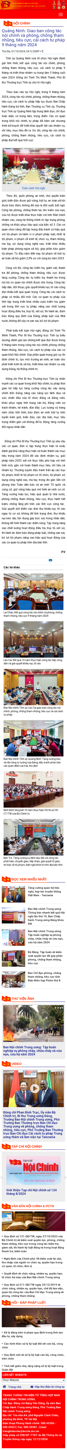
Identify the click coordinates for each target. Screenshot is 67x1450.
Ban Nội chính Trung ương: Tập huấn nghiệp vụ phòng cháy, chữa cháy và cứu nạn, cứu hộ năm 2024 (32, 1050)
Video (17, 1064)
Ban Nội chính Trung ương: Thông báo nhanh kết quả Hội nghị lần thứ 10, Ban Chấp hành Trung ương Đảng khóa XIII (46, 916)
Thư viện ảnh (23, 998)
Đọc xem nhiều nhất (29, 879)
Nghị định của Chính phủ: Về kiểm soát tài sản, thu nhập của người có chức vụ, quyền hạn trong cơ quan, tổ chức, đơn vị (32, 1262)
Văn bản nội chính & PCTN (33, 1206)
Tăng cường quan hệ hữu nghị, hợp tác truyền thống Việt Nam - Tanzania (44, 891)
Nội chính (21, 23)
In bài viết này (50, 560)
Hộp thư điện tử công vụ (47, 1386)
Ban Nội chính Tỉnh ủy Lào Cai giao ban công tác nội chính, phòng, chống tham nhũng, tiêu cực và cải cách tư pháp (33, 711)
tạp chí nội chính (27, 1146)
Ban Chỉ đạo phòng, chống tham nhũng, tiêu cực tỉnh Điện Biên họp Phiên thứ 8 (44, 976)
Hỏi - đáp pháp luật (29, 1302)
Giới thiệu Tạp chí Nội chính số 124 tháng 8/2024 (31, 1191)
